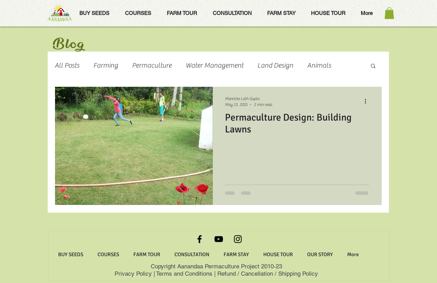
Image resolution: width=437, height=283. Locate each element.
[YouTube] (218, 239)
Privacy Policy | (135, 273)
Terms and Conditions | (186, 273)
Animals (319, 65)
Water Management (214, 65)
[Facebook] (199, 239)
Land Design (275, 65)
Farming (105, 65)
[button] (389, 13)
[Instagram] (238, 239)
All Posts (67, 65)
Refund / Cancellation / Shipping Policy (267, 273)
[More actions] (368, 101)
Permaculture (152, 65)
